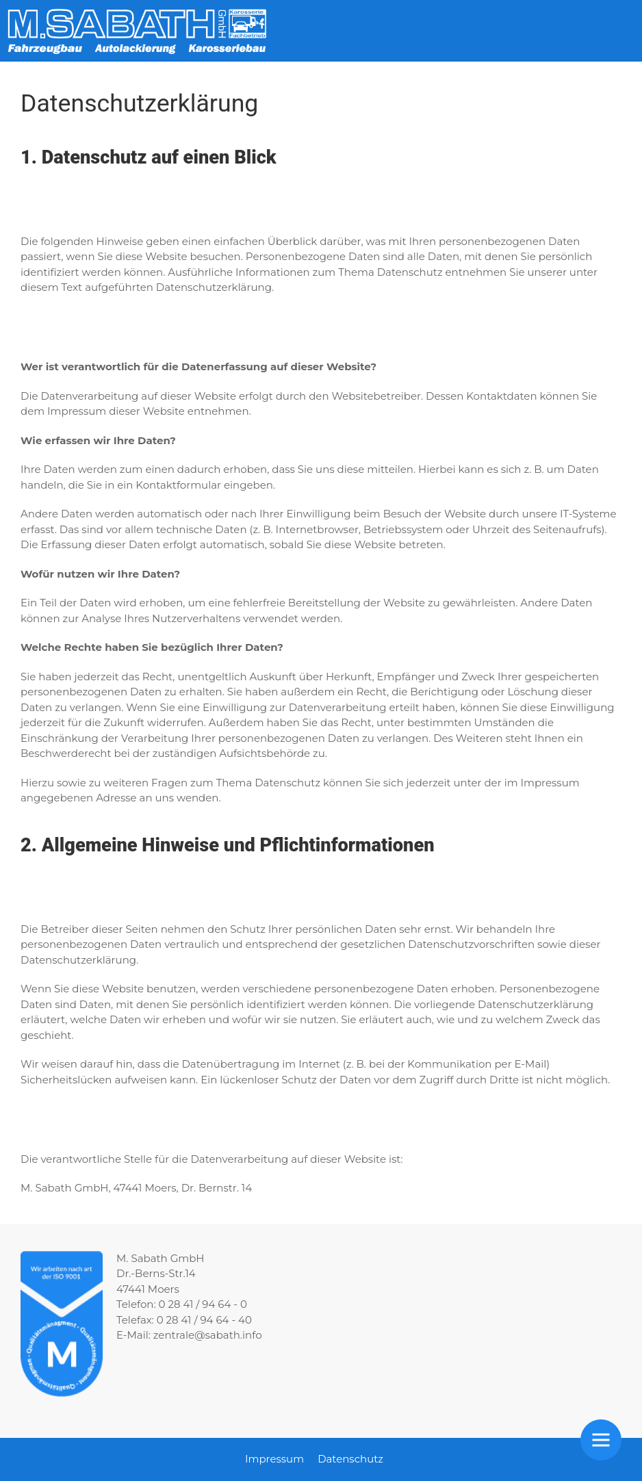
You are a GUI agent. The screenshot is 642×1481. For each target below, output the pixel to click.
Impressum (274, 1458)
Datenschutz (350, 1458)
